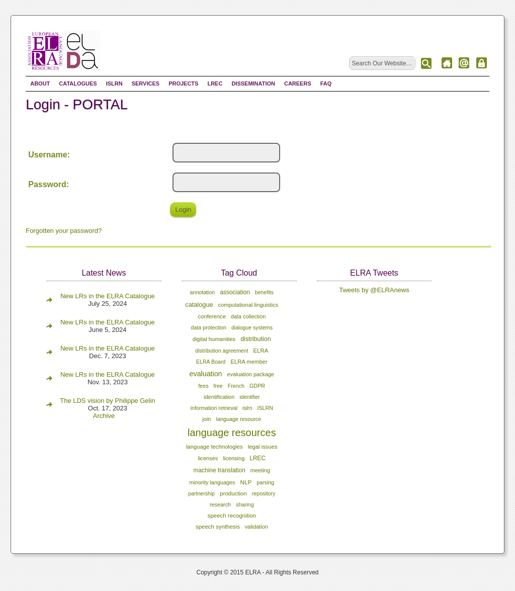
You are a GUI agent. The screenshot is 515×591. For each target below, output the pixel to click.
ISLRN (114, 83)
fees (203, 386)
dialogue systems (252, 327)
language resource (238, 419)
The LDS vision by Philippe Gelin (107, 400)
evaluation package (250, 374)
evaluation (206, 374)
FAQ (326, 83)
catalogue (199, 304)
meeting (260, 470)
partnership (201, 493)
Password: (48, 184)
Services (145, 83)
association (235, 292)
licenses (208, 458)
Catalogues (78, 83)
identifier (249, 397)
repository (264, 493)
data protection (208, 327)
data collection (248, 316)
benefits (264, 292)
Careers (297, 83)
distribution (255, 339)
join (206, 419)
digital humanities (214, 339)
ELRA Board (210, 362)
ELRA (260, 351)
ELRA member (248, 362)
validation (256, 527)
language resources (232, 432)
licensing (233, 458)
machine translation (219, 470)
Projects (183, 83)
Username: (49, 154)
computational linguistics (248, 305)
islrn (247, 408)
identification (219, 397)
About (40, 83)
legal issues (263, 447)
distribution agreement (221, 351)
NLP (246, 482)
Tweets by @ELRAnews (374, 290)
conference (212, 316)
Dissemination (253, 83)
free (217, 386)
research (220, 504)
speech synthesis (218, 527)
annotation (202, 292)
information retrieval (214, 408)
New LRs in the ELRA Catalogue (107, 296)
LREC (214, 83)
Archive (104, 415)
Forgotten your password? (64, 230)
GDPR (257, 386)
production (233, 493)
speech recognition (232, 516)
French (236, 386)
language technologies (214, 447)
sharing (245, 504)
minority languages (212, 482)
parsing (265, 482)
